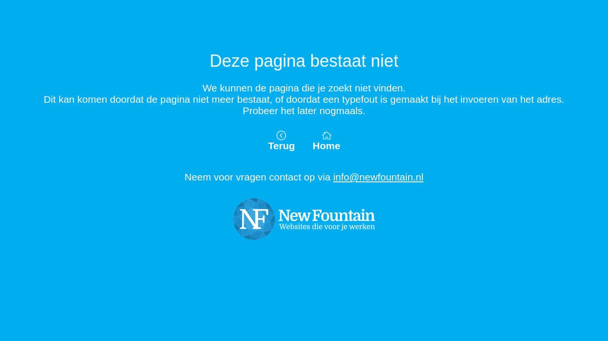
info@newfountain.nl (378, 176)
